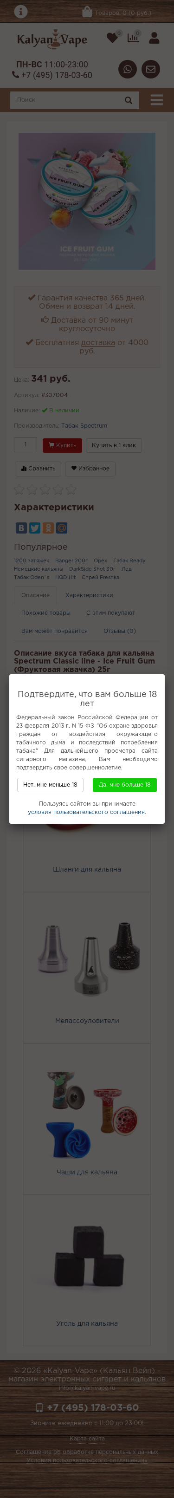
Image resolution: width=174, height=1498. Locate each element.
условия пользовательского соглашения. (87, 812)
